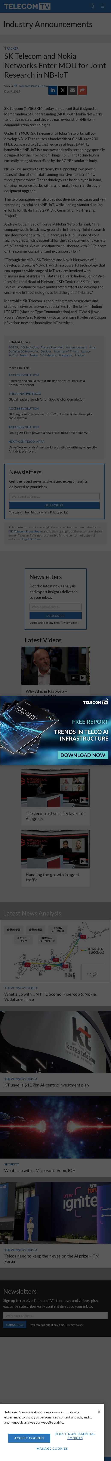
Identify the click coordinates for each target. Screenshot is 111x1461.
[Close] (99, 1411)
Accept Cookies (29, 1438)
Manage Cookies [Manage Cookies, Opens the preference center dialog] (52, 1448)
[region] (52, 1432)
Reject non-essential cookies (75, 1436)
